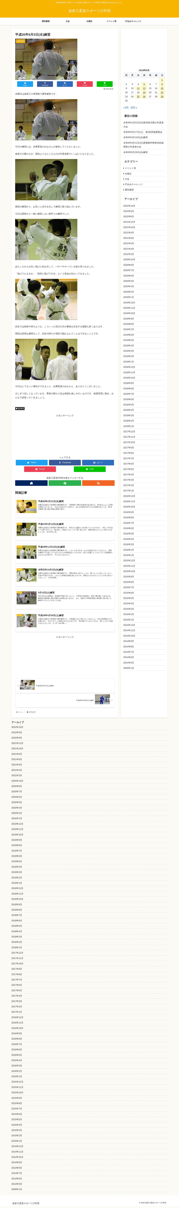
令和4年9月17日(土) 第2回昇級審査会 (142, 132)
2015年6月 (128, 593)
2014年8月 (128, 646)
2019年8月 (128, 324)
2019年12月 (129, 302)
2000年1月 (128, 668)
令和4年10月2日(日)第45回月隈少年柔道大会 (143, 124)
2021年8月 (128, 238)
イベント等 (130, 168)
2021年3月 (128, 254)
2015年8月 (128, 582)
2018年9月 (128, 383)
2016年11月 (129, 501)
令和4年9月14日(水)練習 (135, 137)
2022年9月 (128, 211)
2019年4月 (128, 345)
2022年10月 (129, 206)
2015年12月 (129, 560)
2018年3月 (128, 415)
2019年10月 (129, 313)
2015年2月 (128, 614)
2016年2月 (128, 550)
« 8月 (126, 107)
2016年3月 (128, 544)
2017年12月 (129, 431)
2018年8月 (128, 388)
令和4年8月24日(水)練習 (135, 152)
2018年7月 (128, 394)
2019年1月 (128, 361)
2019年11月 (129, 308)
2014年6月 (128, 657)
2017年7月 (128, 458)
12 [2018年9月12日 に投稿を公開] (144, 88)
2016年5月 (128, 533)
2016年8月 (128, 517)
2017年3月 (128, 480)
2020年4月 (128, 286)
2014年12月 (129, 625)
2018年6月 (128, 399)
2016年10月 (129, 507)
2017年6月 (128, 464)
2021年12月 (129, 222)
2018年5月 (128, 404)
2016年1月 (128, 555)
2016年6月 (128, 528)
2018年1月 (128, 426)
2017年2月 (128, 485)
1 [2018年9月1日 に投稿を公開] (162, 80)
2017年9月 (128, 447)
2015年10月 (129, 571)
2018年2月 (128, 421)
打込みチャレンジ (134, 184)
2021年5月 (128, 243)
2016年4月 (128, 539)
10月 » (134, 107)
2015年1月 (128, 619)
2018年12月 (129, 367)
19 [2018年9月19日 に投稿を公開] (144, 92)
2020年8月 (128, 265)
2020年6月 (128, 276)
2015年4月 (128, 603)
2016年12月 (129, 496)
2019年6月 (128, 335)
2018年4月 (128, 410)
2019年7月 (128, 329)
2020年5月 (128, 281)
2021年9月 (128, 232)
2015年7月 (128, 587)
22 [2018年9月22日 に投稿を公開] (162, 92)
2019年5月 (128, 340)
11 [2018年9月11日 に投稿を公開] (138, 88)
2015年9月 (128, 576)
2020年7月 (128, 270)
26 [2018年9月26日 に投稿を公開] (144, 96)
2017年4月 (128, 474)
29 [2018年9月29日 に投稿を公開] (162, 96)
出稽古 (128, 173)
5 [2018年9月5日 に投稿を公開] (144, 84)
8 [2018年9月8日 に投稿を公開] (162, 84)
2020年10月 (129, 259)
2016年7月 (128, 523)
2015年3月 (128, 609)
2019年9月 (128, 318)
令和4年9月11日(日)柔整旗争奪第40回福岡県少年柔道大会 (143, 145)
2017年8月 (128, 453)
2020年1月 (128, 297)
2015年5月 (128, 598)
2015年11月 (129, 566)
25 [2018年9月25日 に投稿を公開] (138, 96)
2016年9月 (128, 512)
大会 (127, 179)
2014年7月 (128, 652)
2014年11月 (129, 630)
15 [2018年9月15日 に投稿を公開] (162, 88)
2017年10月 (129, 442)
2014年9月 (128, 641)
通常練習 (20, 408)
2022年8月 (128, 216)
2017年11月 (129, 437)
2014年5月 (128, 662)
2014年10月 (129, 636)
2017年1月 (128, 490)
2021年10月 (129, 227)
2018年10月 (129, 378)
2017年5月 (128, 469)
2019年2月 (128, 356)
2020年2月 (128, 292)
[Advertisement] (65, 435)
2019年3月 (128, 351)
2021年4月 (128, 249)
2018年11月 (129, 372)
